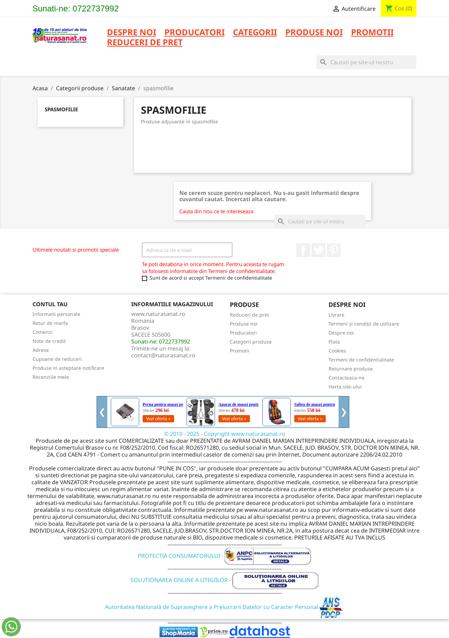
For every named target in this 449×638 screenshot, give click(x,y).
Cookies (337, 350)
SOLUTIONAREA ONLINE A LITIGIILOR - (225, 580)
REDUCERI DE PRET (145, 43)
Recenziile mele (51, 377)
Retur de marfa (50, 323)
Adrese (41, 350)
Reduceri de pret (249, 314)
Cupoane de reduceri (57, 359)
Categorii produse (251, 341)
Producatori (243, 332)
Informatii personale (56, 314)
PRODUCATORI (194, 33)
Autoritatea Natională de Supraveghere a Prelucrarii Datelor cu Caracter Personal (224, 607)
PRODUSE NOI (314, 33)
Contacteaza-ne (347, 377)
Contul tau (50, 304)
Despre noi (131, 33)
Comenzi (43, 332)
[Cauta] (366, 62)
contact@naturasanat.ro (163, 355)
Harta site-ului (345, 386)
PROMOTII (372, 33)
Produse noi (244, 323)
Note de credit (49, 341)
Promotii (239, 350)
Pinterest (334, 250)
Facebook (303, 250)
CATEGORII (255, 33)
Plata (334, 341)
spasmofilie (61, 109)
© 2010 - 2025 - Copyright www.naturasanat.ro (224, 434)
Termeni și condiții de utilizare (364, 323)
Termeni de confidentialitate (361, 359)
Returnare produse (351, 368)
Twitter (318, 250)
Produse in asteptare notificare (68, 368)
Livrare (336, 314)
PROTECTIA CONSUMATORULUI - (224, 556)
